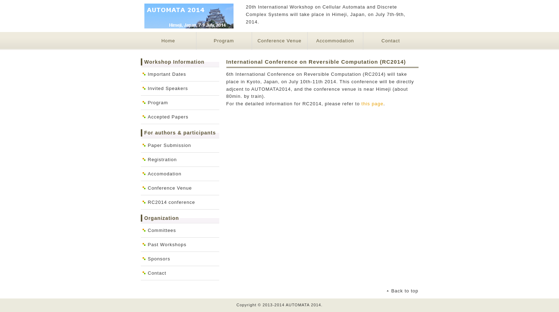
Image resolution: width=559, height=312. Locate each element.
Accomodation (164, 173)
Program (224, 40)
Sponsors (159, 258)
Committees (162, 230)
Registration (162, 159)
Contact (390, 40)
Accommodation (335, 40)
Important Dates (167, 74)
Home (168, 40)
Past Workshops (167, 244)
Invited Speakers (168, 88)
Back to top (404, 291)
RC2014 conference (171, 202)
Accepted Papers (168, 117)
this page (372, 103)
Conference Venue (279, 40)
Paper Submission (169, 145)
